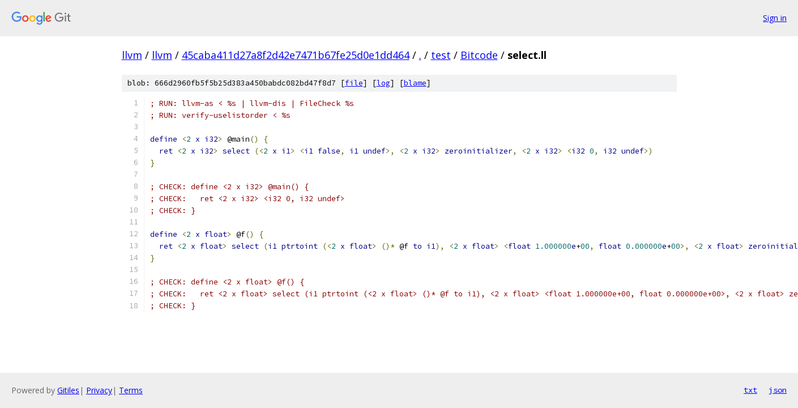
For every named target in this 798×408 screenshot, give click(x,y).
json (778, 390)
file (354, 83)
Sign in (775, 17)
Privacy (99, 390)
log (383, 83)
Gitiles (68, 390)
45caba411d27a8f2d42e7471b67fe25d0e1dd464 (295, 55)
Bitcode (479, 55)
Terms (131, 390)
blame (415, 83)
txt (750, 390)
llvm (132, 55)
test (441, 55)
